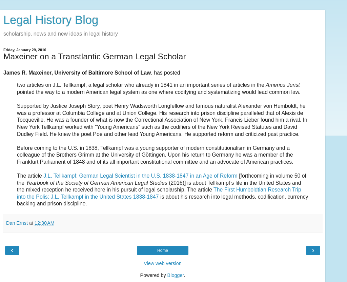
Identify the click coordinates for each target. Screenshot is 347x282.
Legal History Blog (50, 20)
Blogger (175, 275)
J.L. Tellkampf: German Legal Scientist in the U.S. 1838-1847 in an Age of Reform (140, 176)
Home (162, 250)
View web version (163, 263)
